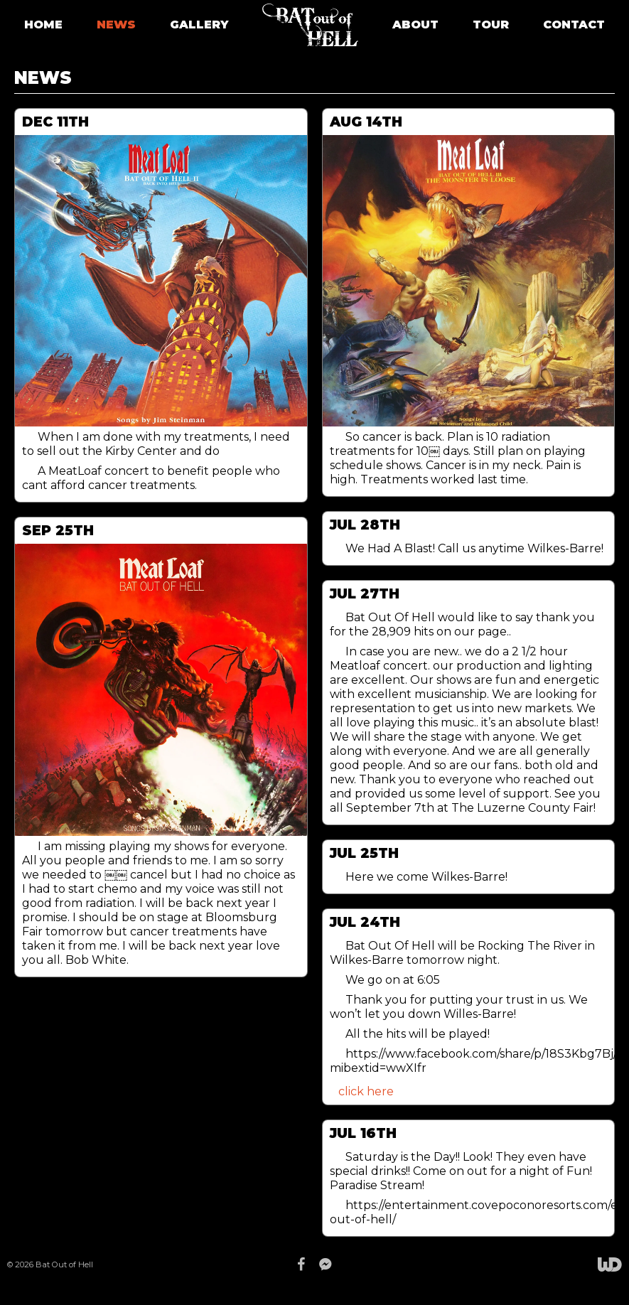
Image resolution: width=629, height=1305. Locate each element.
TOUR (491, 24)
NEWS (116, 24)
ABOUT (415, 24)
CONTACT (574, 24)
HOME (43, 24)
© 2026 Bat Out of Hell (50, 1264)
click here (366, 1091)
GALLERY (199, 24)
